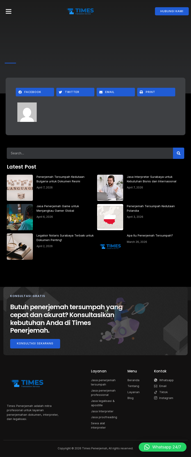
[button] (8, 11)
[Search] (178, 153)
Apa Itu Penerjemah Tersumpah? (150, 235)
